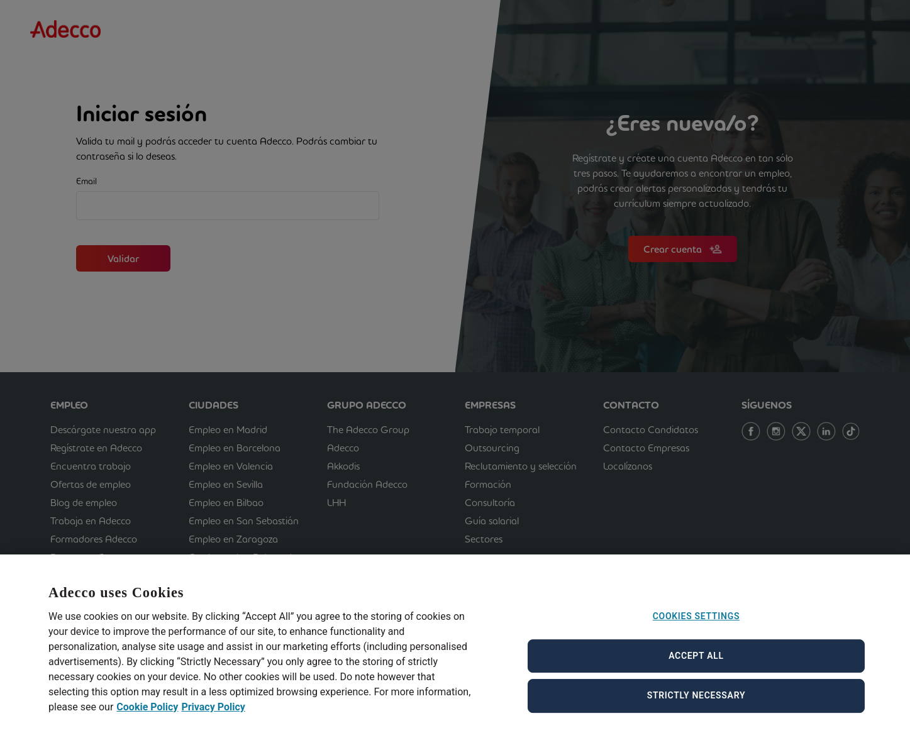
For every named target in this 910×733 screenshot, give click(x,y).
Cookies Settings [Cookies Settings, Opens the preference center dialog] (696, 625)
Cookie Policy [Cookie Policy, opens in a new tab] (147, 715)
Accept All (696, 664)
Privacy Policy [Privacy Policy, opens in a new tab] (213, 715)
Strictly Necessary (696, 704)
